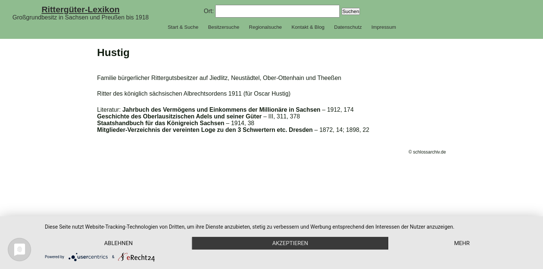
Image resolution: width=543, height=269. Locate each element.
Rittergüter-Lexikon (80, 9)
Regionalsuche (265, 27)
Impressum (383, 27)
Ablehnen (118, 243)
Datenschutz (348, 27)
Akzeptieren (290, 243)
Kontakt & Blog (307, 27)
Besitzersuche (224, 27)
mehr (462, 243)
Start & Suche (183, 27)
